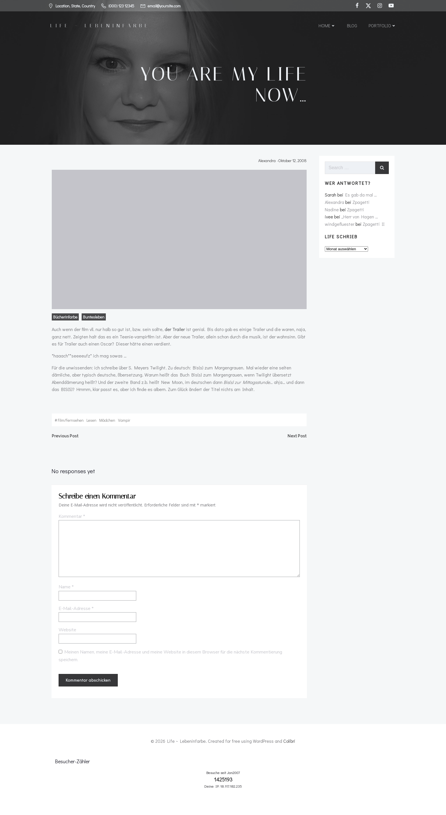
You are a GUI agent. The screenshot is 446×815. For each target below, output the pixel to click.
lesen (90, 426)
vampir (122, 426)
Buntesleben (92, 323)
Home (326, 26)
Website (66, 639)
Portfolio (382, 26)
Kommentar (70, 525)
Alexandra (268, 166)
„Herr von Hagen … (359, 223)
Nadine (331, 216)
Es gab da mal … (360, 201)
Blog (352, 26)
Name (64, 596)
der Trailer (173, 335)
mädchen (105, 426)
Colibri (289, 749)
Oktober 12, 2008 (294, 166)
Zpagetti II (373, 231)
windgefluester (339, 231)
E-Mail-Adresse (74, 617)
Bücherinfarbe (63, 323)
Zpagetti (360, 209)
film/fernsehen (69, 426)
